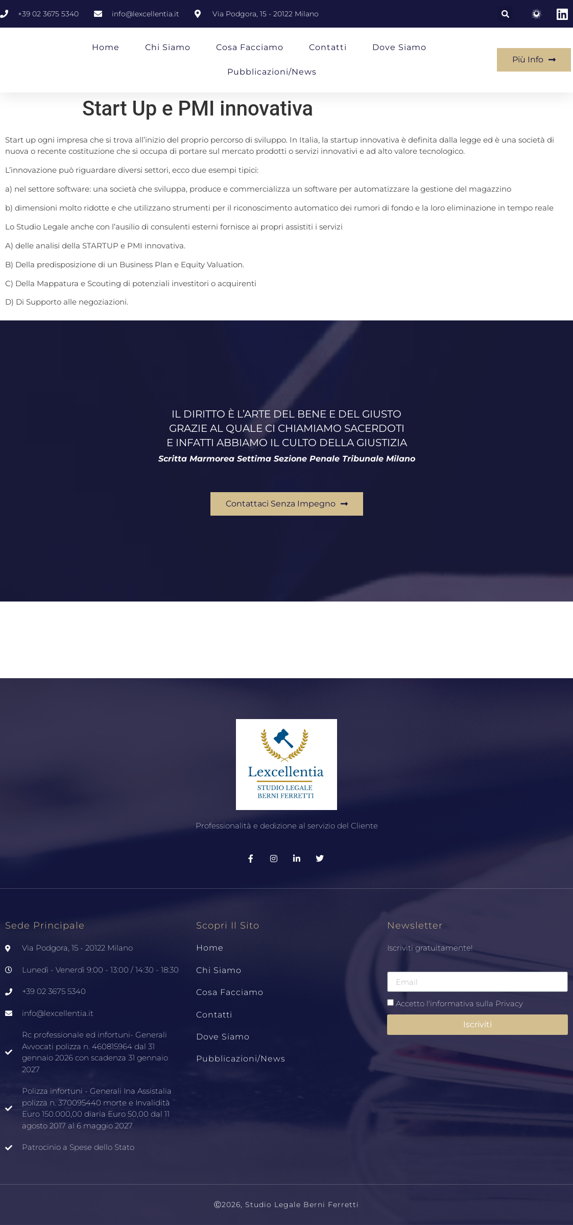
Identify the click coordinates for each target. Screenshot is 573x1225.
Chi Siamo (167, 47)
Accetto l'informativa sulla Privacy (459, 1003)
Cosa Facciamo (249, 47)
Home (106, 47)
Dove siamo (399, 47)
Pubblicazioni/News (272, 72)
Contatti (328, 47)
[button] (505, 13)
